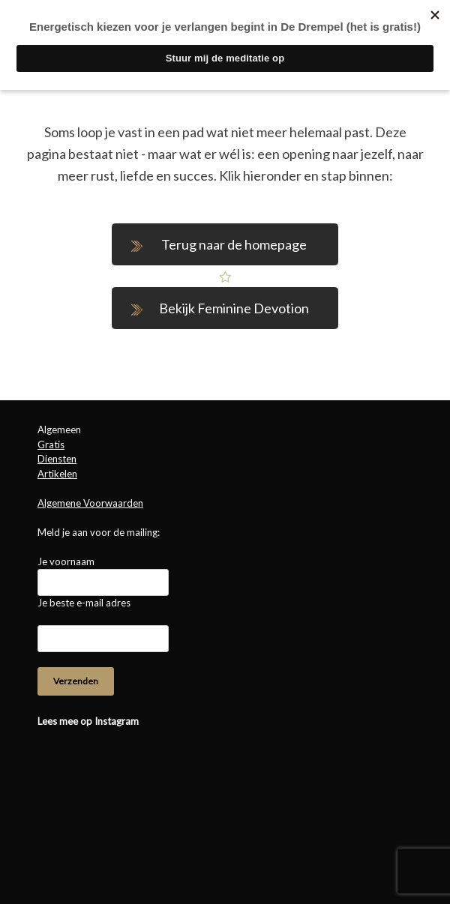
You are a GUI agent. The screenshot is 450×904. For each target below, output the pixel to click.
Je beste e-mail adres (84, 603)
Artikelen (57, 474)
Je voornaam (66, 561)
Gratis (51, 445)
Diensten (57, 459)
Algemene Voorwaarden (90, 503)
